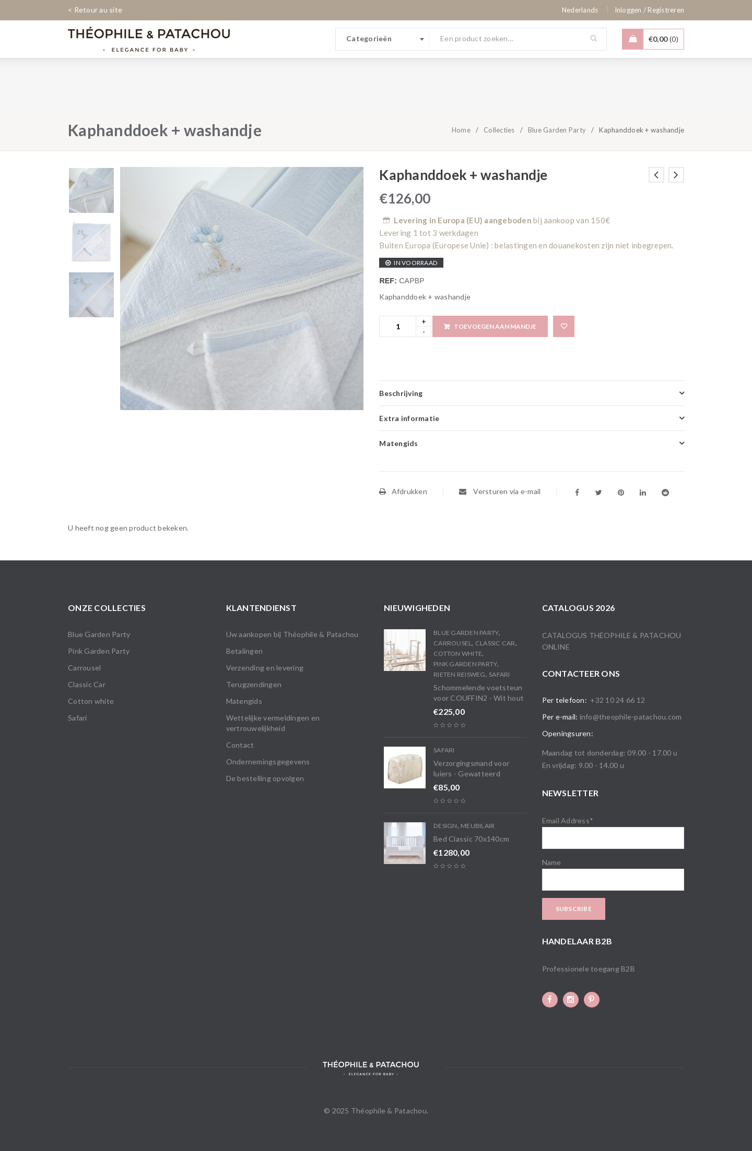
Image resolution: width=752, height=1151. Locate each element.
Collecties (499, 130)
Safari (77, 717)
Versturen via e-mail (500, 491)
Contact (240, 744)
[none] (580, 10)
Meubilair (478, 826)
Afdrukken (403, 491)
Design (445, 826)
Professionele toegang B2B (588, 968)
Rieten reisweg (459, 674)
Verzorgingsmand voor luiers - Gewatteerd (471, 768)
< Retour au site (95, 9)
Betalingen (244, 650)
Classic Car (86, 684)
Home (461, 130)
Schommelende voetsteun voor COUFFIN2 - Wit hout (478, 692)
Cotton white (91, 701)
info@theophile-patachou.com (631, 716)
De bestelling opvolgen (265, 778)
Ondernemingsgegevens (268, 761)
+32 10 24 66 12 (617, 700)
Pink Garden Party (99, 650)
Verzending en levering (265, 667)
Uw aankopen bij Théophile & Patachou (292, 634)
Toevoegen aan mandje (495, 326)
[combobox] (383, 39)
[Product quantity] (397, 326)
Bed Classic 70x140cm (471, 838)
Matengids (244, 701)
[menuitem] (580, 10)
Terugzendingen (254, 684)
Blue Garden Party (557, 130)
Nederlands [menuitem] (580, 10)
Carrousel (84, 667)
